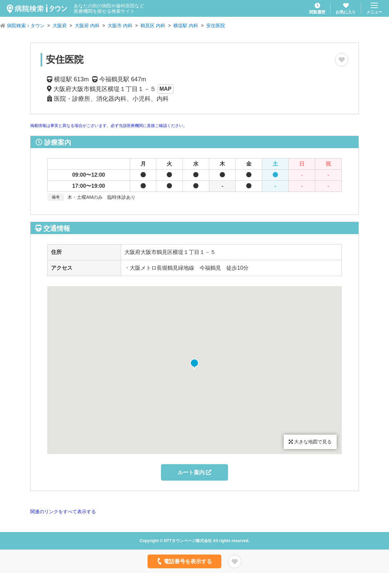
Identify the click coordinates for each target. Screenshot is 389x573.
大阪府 (60, 25)
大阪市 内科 (120, 25)
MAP (166, 89)
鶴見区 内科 (153, 25)
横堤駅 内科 (185, 25)
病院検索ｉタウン (26, 25)
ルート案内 (194, 472)
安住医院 (215, 25)
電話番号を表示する (184, 561)
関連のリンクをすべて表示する (63, 511)
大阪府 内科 (87, 25)
